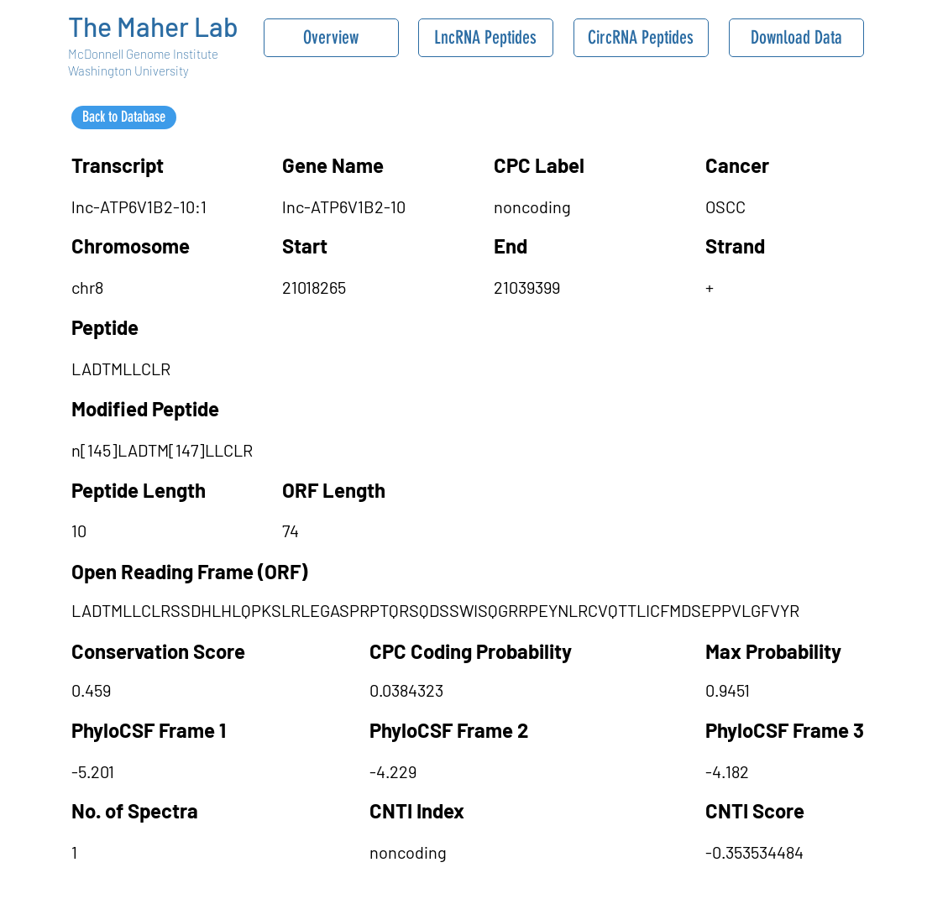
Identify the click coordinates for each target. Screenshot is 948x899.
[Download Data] (796, 37)
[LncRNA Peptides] (485, 37)
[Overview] (331, 37)
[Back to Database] (123, 117)
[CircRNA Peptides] (641, 37)
